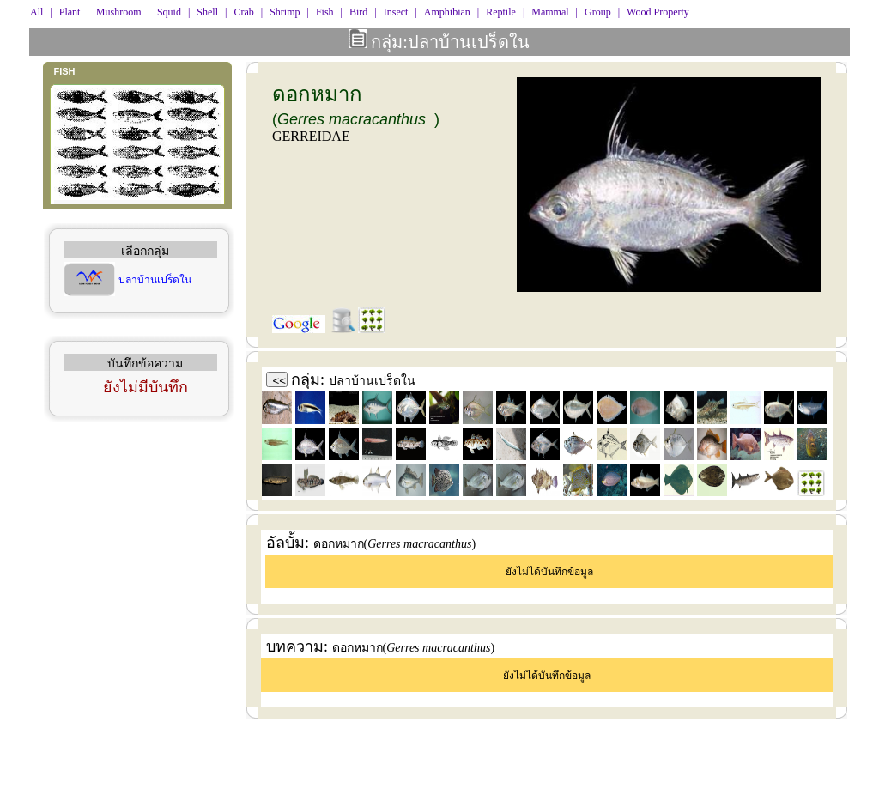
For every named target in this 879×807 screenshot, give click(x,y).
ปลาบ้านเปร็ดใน (154, 280)
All (36, 12)
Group (598, 12)
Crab (243, 12)
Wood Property (658, 12)
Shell (207, 12)
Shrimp (285, 12)
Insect (396, 12)
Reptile (501, 12)
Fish (325, 12)
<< (280, 380)
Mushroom (119, 12)
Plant (70, 12)
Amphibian (447, 12)
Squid (169, 12)
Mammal (549, 12)
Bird (358, 12)
